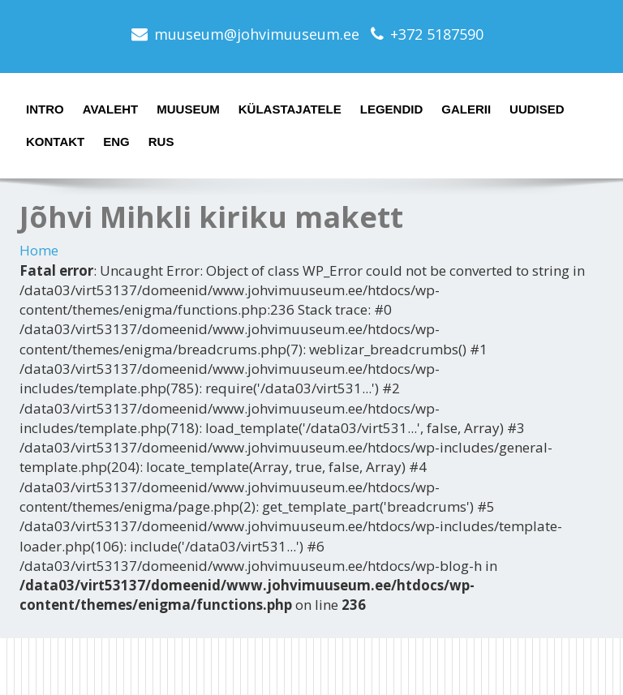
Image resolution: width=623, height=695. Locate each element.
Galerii (466, 109)
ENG (116, 141)
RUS (161, 141)
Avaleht (111, 109)
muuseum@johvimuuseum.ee (256, 34)
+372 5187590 (436, 34)
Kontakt (55, 141)
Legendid (391, 109)
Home (38, 250)
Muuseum (188, 109)
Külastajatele (290, 109)
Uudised (537, 109)
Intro (45, 109)
